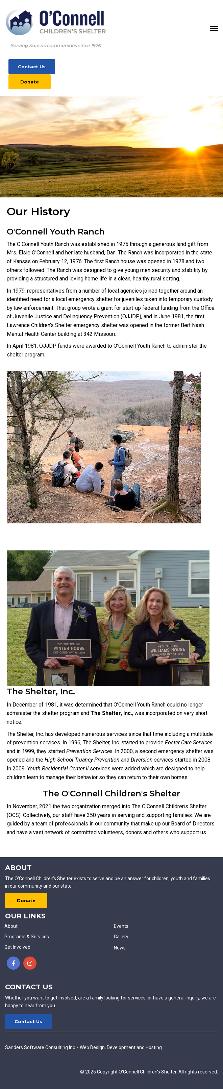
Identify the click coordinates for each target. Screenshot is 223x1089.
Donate (29, 81)
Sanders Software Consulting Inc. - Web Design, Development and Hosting (83, 1047)
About (11, 926)
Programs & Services (26, 936)
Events (121, 926)
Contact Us (32, 66)
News (120, 947)
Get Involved (17, 947)
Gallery (121, 936)
